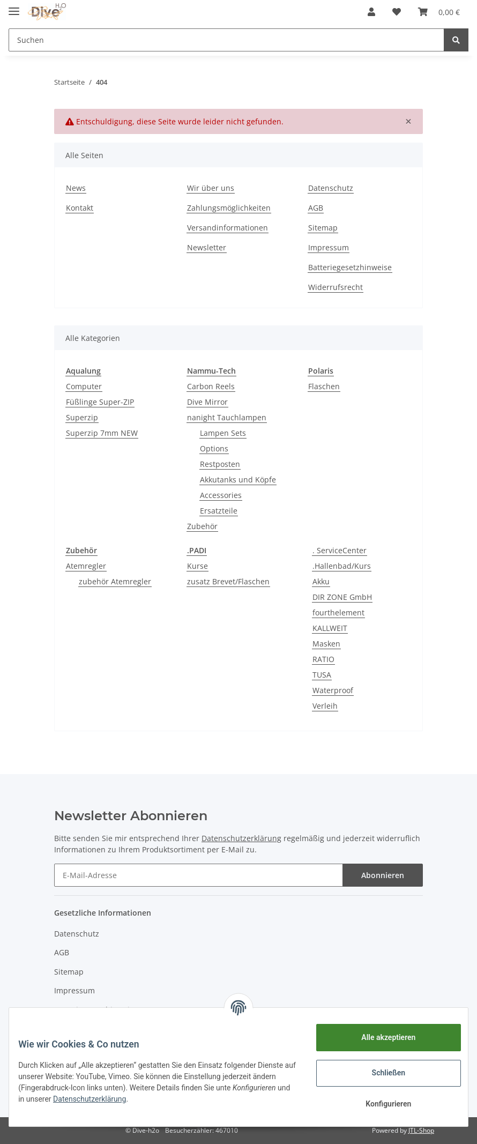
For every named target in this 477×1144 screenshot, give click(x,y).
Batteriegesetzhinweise (350, 267)
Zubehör (202, 526)
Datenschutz (330, 188)
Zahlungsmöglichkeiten (229, 208)
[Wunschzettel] (396, 12)
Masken (326, 643)
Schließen (381, 1072)
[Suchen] (226, 39)
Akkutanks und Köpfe (238, 479)
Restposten (220, 464)
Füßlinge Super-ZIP (100, 402)
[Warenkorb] (438, 12)
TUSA (321, 675)
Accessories (221, 495)
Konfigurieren (380, 1104)
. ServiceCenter (339, 550)
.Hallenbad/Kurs (341, 566)
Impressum (328, 247)
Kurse (197, 566)
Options (214, 448)
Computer (84, 386)
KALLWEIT (329, 628)
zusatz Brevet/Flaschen (228, 581)
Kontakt (79, 208)
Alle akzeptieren (380, 1037)
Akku (321, 581)
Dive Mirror (207, 402)
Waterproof (332, 690)
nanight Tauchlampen (226, 417)
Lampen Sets (223, 433)
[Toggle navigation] (14, 6)
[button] (371, 12)
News (76, 188)
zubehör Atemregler (115, 581)
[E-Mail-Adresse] (198, 875)
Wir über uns (210, 188)
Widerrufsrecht (335, 287)
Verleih (325, 706)
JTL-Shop (421, 1130)
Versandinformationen (227, 227)
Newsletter (206, 247)
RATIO (323, 659)
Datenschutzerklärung (173, 1099)
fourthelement (338, 612)
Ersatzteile (218, 511)
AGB (315, 208)
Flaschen (324, 386)
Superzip (82, 417)
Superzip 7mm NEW (102, 433)
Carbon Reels (211, 386)
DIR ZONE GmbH (342, 597)
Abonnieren (382, 875)
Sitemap (323, 227)
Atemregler (86, 566)
